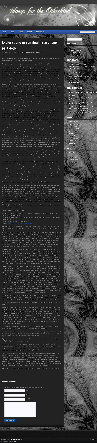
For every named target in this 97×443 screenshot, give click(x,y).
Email (28, 394)
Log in (71, 155)
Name (28, 390)
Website (28, 398)
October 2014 (73, 126)
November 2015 (73, 121)
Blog (12, 32)
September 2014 (74, 129)
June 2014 (72, 133)
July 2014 (71, 131)
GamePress (16, 441)
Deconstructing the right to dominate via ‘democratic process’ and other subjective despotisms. (81, 76)
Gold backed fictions (75, 52)
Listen (21, 32)
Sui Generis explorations (76, 55)
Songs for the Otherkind (15, 439)
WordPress (11, 441)
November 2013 (73, 138)
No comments (37, 52)
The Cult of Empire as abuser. (77, 64)
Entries (72, 157)
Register (71, 152)
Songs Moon (73, 98)
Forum (29, 32)
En (70, 47)
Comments (73, 159)
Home (4, 32)
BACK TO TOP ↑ (93, 439)
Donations (40, 32)
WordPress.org (73, 162)
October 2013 (73, 140)
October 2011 (73, 143)
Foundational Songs (26, 52)
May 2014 (72, 136)
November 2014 (73, 124)
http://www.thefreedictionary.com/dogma (19, 223)
